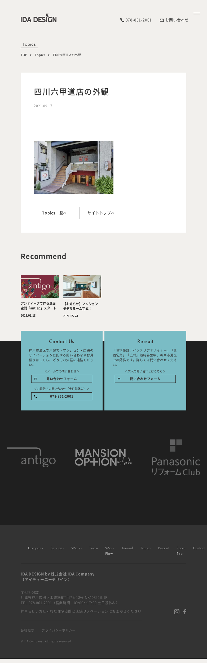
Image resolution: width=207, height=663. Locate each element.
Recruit (163, 547)
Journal (127, 547)
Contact (197, 613)
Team (93, 547)
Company (197, 265)
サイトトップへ (101, 213)
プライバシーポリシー (59, 630)
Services (197, 397)
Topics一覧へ (54, 213)
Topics (40, 54)
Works (197, 513)
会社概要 (27, 630)
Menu (197, 99)
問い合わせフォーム (61, 378)
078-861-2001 (61, 396)
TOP (24, 54)
